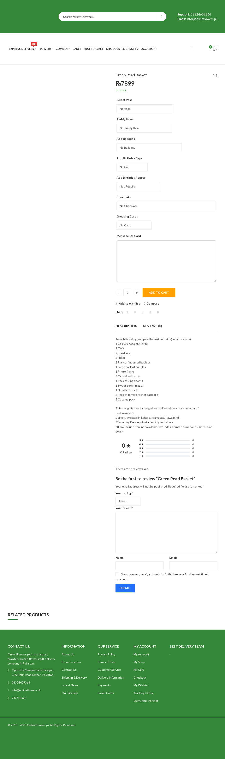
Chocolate (124, 197)
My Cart (139, 669)
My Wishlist (141, 685)
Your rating (124, 493)
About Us (68, 654)
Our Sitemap (70, 693)
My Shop (139, 662)
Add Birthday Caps (129, 158)
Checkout (140, 677)
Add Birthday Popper (131, 177)
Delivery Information (111, 677)
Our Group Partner (146, 700)
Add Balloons (126, 138)
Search (162, 16)
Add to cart (159, 292)
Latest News (70, 685)
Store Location (71, 662)
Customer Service (109, 669)
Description (126, 326)
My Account (141, 654)
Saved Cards (106, 693)
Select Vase (124, 100)
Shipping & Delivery (74, 677)
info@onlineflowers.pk (26, 690)
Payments (104, 685)
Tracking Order (143, 693)
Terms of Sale (106, 662)
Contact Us (69, 669)
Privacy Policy (106, 654)
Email (173, 557)
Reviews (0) (152, 326)
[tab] (126, 326)
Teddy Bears (125, 119)
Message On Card (129, 236)
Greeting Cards (127, 216)
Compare (153, 303)
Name (120, 557)
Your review (124, 508)
